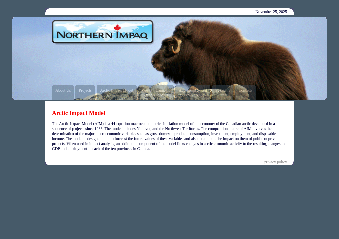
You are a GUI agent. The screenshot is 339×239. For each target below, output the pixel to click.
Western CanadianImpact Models (156, 92)
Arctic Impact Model (116, 90)
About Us (63, 90)
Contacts (245, 90)
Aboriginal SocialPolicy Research (193, 92)
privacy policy (275, 162)
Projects (85, 90)
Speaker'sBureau (222, 92)
